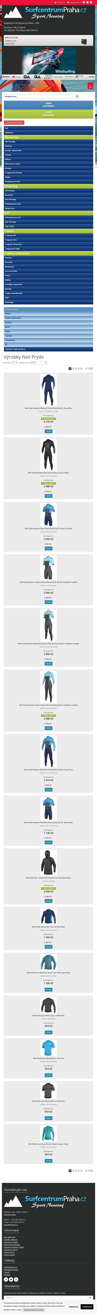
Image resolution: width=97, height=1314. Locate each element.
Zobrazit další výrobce (15, 349)
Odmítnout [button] (73, 1307)
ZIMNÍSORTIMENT (49, 105)
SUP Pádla (9, 226)
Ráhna (8, 159)
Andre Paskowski (13, 318)
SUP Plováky (10, 222)
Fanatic (7, 1272)
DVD (7, 298)
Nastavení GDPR (10, 1250)
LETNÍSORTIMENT (49, 114)
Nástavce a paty (12, 164)
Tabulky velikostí (10, 1239)
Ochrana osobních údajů (14, 1247)
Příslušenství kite (13, 204)
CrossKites (10, 340)
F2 (6, 344)
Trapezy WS (10, 235)
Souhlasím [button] (87, 1307)
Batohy (8, 289)
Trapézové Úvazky (13, 172)
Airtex (8, 313)
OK (90, 1297)
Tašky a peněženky (13, 293)
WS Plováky (10, 141)
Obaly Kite (9, 208)
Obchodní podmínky (12, 1244)
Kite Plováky (10, 199)
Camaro (8, 336)
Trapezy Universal (13, 244)
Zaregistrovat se (74, 2)
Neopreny (9, 266)
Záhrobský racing (11, 1269)
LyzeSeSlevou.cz (10, 1267)
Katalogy (9, 302)
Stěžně (8, 155)
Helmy (8, 280)
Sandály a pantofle (13, 284)
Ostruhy (8, 262)
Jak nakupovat (9, 1237)
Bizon (7, 331)
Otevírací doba (10, 1214)
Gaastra (7, 1275)
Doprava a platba (11, 1242)
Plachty (8, 146)
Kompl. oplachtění (13, 150)
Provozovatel (9, 1255)
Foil (6, 128)
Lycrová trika (11, 271)
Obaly (7, 177)
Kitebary (9, 195)
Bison (7, 327)
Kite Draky (10, 190)
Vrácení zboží (9, 1252)
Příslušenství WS (12, 181)
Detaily (48, 431)
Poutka (8, 258)
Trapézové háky (12, 249)
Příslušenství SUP (13, 217)
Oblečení (9, 132)
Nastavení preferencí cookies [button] (33, 1310)
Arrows (8, 322)
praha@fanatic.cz (11, 1224)
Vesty (7, 275)
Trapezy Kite (11, 240)
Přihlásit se (60, 2)
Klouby (8, 168)
